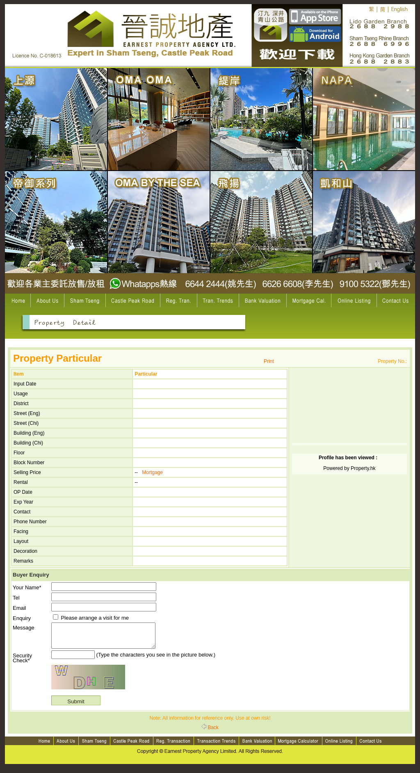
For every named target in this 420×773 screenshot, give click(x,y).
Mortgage (152, 472)
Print (269, 361)
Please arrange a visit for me (91, 618)
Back (210, 732)
